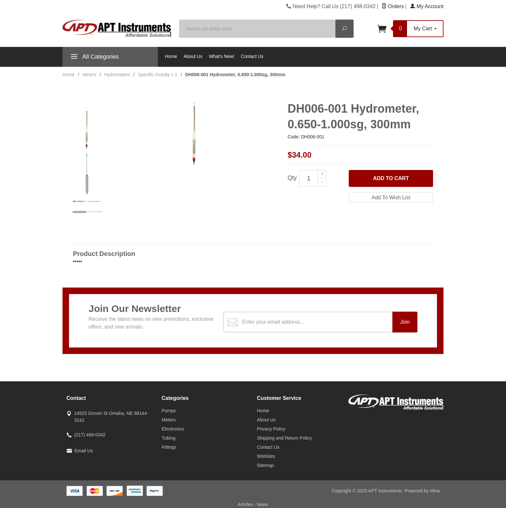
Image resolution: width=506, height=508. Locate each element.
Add (391, 178)
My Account (426, 6)
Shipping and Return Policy (284, 438)
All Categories (94, 58)
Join (405, 322)
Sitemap (265, 465)
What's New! (221, 56)
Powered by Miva (422, 490)
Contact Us (252, 56)
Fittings (169, 447)
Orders (393, 6)
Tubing (169, 438)
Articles (246, 504)
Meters (169, 419)
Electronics (173, 428)
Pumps (169, 410)
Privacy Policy (271, 428)
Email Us (84, 450)
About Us (193, 56)
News (262, 504)
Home (171, 56)
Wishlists (266, 456)
